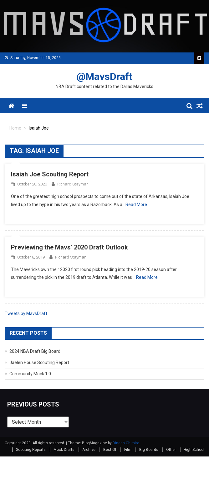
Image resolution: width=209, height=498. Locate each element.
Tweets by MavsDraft (26, 313)
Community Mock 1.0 (30, 373)
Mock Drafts (64, 449)
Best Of (109, 449)
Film (127, 449)
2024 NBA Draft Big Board (34, 351)
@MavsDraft (104, 76)
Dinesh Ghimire (126, 443)
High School (194, 449)
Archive (88, 449)
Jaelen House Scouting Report (39, 362)
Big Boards (148, 449)
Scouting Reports (31, 449)
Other (171, 449)
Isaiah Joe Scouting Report (50, 174)
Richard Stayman (73, 184)
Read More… (137, 204)
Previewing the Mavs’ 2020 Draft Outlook (69, 247)
